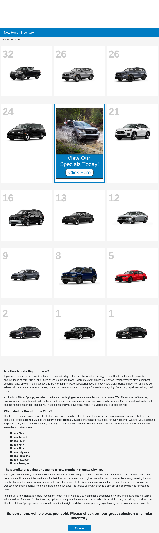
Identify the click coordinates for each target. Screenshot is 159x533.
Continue (79, 528)
